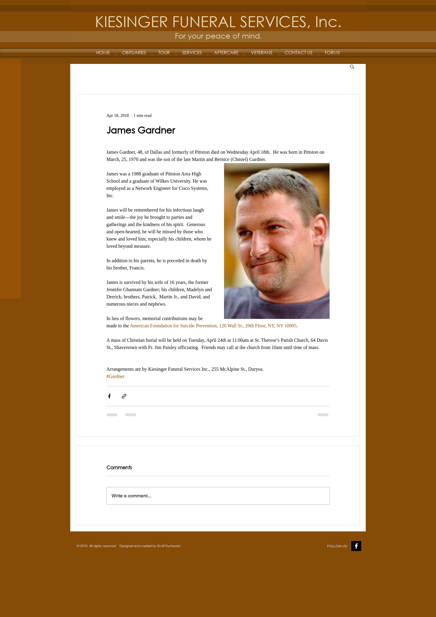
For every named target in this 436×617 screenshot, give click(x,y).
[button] (352, 66)
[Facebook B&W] (356, 546)
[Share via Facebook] (109, 396)
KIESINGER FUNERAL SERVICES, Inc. (218, 21)
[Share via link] (124, 396)
